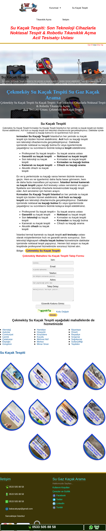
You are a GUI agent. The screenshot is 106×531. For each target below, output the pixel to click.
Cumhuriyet (7, 334)
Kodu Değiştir (62, 312)
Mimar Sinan (43, 344)
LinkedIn (58, 503)
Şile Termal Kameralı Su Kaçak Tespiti (39, 449)
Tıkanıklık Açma (43, 19)
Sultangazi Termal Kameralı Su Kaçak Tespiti (66, 379)
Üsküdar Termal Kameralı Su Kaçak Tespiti (13, 378)
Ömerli (74, 332)
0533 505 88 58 (42, 527)
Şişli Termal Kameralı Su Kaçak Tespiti (39, 414)
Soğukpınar (76, 339)
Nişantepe (76, 330)
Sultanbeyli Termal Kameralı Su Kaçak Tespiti (66, 415)
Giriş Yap (100, 45)
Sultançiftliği (77, 342)
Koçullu (40, 337)
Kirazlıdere (42, 334)
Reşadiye (75, 334)
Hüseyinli (41, 332)
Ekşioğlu (6, 342)
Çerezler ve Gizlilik (61, 491)
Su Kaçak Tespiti (80, 8)
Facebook (59, 495)
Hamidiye (41, 330)
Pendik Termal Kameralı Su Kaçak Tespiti (94, 449)
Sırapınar (75, 337)
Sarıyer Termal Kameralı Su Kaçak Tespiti (94, 378)
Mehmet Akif (43, 339)
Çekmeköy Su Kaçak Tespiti (43, 250)
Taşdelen (75, 344)
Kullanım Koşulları (61, 487)
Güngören (7, 344)
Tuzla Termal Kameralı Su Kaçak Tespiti (40, 378)
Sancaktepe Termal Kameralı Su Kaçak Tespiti (93, 415)
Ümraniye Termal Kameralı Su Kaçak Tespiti (13, 416)
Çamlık (5, 337)
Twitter (57, 499)
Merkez (40, 342)
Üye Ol (90, 45)
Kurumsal (53, 8)
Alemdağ (6, 330)
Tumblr (58, 507)
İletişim (65, 19)
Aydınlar (6, 332)
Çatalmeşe (7, 339)
